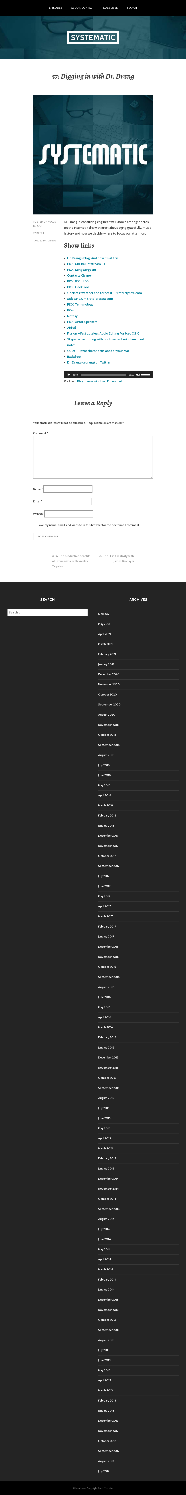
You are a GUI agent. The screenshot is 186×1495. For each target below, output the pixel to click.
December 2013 (108, 1299)
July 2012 (103, 1471)
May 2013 (104, 1370)
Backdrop (74, 357)
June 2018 (104, 775)
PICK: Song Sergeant (81, 270)
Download (114, 381)
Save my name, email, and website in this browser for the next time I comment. (88, 525)
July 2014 (104, 1229)
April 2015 (104, 1138)
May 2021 (104, 624)
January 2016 (106, 1047)
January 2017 (106, 936)
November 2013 (108, 1310)
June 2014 (104, 1239)
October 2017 (107, 856)
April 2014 (104, 1259)
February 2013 (107, 1400)
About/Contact (82, 7)
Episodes (55, 7)
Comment (40, 433)
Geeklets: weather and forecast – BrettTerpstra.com (104, 293)
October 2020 (107, 694)
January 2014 (106, 1289)
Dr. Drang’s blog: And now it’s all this (92, 258)
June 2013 (104, 1360)
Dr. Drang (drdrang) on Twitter (88, 362)
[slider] (103, 375)
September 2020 (109, 704)
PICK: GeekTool (78, 287)
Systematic (93, 37)
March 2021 (105, 644)
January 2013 (106, 1410)
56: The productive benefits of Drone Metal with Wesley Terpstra (71, 561)
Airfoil (71, 328)
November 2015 (108, 1067)
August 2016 (106, 987)
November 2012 (108, 1431)
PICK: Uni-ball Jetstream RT (86, 264)
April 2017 (104, 906)
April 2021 (104, 634)
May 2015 (104, 1128)
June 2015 (104, 1118)
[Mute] (138, 375)
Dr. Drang (49, 240)
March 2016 (105, 1027)
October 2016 (107, 966)
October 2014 (107, 1198)
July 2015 (103, 1108)
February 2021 (107, 654)
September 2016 (109, 977)
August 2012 (106, 1461)
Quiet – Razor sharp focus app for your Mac (98, 351)
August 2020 (106, 714)
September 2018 (109, 745)
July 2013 (104, 1350)
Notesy (72, 316)
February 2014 (107, 1279)
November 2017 (108, 845)
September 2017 (108, 866)
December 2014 (108, 1178)
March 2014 (105, 1269)
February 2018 (107, 815)
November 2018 (108, 724)
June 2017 (104, 886)
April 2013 (104, 1380)
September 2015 (108, 1088)
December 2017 (108, 835)
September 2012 (108, 1451)
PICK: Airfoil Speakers (82, 322)
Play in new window (91, 381)
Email (37, 501)
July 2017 (103, 876)
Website (38, 513)
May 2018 (104, 785)
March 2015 (105, 1148)
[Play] (68, 375)
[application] (108, 374)
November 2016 (108, 957)
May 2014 (104, 1249)
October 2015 (107, 1078)
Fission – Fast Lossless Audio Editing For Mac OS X (103, 333)
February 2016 (107, 1037)
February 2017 (107, 926)
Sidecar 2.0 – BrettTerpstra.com (90, 299)
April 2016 (104, 1017)
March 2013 (105, 1390)
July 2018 (104, 765)
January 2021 (106, 664)
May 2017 (104, 896)
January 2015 (106, 1168)
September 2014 (109, 1209)
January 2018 (106, 825)
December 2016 (108, 946)
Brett (40, 233)
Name (38, 489)
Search (132, 7)
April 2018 (104, 795)
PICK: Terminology (80, 304)
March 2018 (105, 805)
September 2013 (109, 1330)
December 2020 (109, 674)
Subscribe (110, 7)
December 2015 (108, 1057)
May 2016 (104, 1007)
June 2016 (104, 997)
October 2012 (107, 1441)
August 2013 (106, 1340)
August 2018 (106, 755)
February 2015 (107, 1158)
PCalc (71, 310)
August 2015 (106, 1098)
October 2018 (107, 734)
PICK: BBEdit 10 (78, 281)
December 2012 (108, 1420)
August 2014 (106, 1219)
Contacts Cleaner (79, 275)
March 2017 (105, 916)
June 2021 (104, 613)
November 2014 (108, 1188)
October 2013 (107, 1319)
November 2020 (109, 684)
